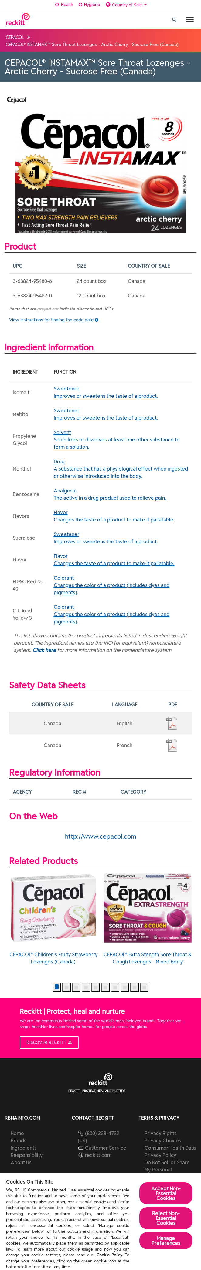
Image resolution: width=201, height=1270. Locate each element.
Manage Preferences (166, 1240)
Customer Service (105, 1148)
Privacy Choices (163, 1141)
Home (17, 1133)
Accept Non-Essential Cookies (166, 1193)
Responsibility (27, 1155)
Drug (121, 469)
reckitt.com (98, 1155)
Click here (44, 650)
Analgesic (121, 494)
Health (63, 4)
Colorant (121, 585)
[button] (57, 987)
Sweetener (121, 393)
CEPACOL (15, 37)
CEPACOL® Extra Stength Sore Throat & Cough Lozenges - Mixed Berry (148, 919)
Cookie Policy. (110, 1255)
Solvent (121, 440)
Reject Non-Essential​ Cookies (166, 1218)
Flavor (121, 516)
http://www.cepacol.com (100, 836)
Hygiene (89, 4)
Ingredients (24, 1148)
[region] (100, 1221)
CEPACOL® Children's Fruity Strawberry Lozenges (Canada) (53, 919)
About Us (21, 1162)
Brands (18, 1141)
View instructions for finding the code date (53, 320)
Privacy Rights (161, 1133)
